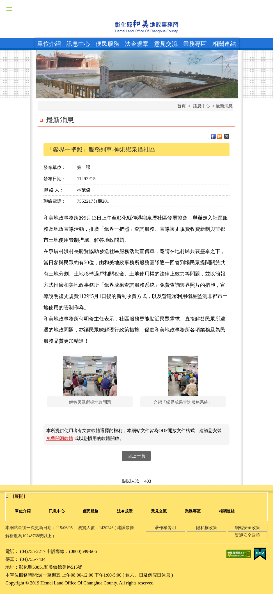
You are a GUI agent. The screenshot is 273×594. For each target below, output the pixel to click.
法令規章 (136, 43)
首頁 (181, 106)
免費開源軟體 (59, 438)
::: (8, 496)
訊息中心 (78, 43)
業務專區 (195, 43)
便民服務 (107, 43)
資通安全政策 (247, 535)
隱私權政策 (206, 527)
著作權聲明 (165, 527)
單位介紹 (49, 43)
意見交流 (166, 43)
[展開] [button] (19, 496)
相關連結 (224, 43)
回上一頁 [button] (136, 456)
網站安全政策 (247, 527)
